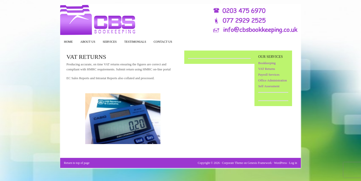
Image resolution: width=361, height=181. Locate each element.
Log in (293, 163)
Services (108, 43)
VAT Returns (266, 69)
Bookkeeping (267, 63)
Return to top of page (76, 163)
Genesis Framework (260, 163)
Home (68, 41)
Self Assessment (269, 86)
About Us (87, 41)
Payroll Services (269, 74)
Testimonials (135, 41)
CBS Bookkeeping (180, 20)
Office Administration (272, 80)
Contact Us (163, 41)
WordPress (280, 163)
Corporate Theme (232, 163)
